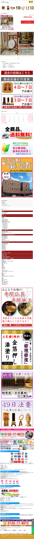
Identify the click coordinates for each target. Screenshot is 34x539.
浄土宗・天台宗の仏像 (4, 238)
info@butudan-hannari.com (6, 205)
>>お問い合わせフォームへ (3, 528)
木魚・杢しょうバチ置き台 (5, 283)
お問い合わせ (20, 530)
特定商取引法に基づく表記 (7, 530)
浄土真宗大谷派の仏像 (4, 237)
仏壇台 (12, 8)
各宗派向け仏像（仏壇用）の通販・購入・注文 (27, 8)
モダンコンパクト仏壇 (3, 8)
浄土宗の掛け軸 (3, 248)
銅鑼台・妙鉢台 (3, 273)
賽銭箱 (2, 274)
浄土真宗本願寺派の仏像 (5, 236)
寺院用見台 (3, 260)
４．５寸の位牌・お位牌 (5, 225)
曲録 (2, 269)
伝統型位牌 (3, 217)
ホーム (1, 529)
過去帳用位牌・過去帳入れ (5, 231)
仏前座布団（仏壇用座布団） (6, 256)
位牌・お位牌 (18, 8)
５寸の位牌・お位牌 (4, 226)
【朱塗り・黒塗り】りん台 (5, 270)
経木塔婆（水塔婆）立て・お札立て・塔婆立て (7, 261)
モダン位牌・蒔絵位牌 (4, 219)
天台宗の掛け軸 (3, 249)
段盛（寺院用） (3, 267)
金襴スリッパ (3, 280)
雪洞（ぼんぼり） (4, 268)
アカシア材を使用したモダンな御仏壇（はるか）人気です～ (11, 63)
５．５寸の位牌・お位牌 (5, 227)
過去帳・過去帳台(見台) (23, 8)
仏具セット (3, 251)
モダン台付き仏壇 (8, 8)
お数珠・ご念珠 (4, 255)
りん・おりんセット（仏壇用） (6, 252)
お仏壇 (3, 211)
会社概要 (24, 530)
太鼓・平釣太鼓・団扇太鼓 (5, 281)
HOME (1, 530)
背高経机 (3, 266)
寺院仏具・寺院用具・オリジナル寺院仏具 (8, 258)
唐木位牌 (3, 218)
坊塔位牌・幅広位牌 (4, 284)
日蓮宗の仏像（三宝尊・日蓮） (5, 240)
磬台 (2, 272)
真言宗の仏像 (3, 239)
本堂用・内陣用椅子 (4, 282)
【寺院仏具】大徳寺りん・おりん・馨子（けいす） (8, 271)
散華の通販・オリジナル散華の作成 (6, 259)
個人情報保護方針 (14, 530)
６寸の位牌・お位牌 (4, 228)
